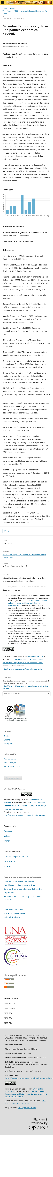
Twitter (7, 841)
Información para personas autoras (19, 881)
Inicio (5, 8)
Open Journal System (27, 1107)
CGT (44, 1101)
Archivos (13, 8)
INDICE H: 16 (9, 861)
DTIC (7, 1103)
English (7, 736)
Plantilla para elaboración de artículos (20, 885)
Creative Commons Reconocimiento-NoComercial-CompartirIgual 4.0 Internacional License (25, 805)
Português (8, 743)
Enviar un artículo (13, 778)
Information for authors (14, 909)
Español (7, 740)
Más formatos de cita (12, 693)
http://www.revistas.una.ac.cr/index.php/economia (22, 669)
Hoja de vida (9, 893)
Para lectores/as (10, 759)
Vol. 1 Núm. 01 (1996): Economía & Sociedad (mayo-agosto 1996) (25, 12)
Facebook (8, 831)
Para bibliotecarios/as (12, 766)
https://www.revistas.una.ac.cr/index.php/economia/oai (29, 1078)
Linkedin (7, 836)
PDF (8, 531)
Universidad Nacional (35, 656)
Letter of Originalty (12, 917)
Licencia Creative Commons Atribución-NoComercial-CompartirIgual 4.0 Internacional (27, 603)
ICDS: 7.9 (7, 866)
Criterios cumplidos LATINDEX (16, 856)
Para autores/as (10, 762)
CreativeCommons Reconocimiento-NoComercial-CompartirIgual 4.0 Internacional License (26, 1094)
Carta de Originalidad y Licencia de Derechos (23, 889)
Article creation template (14, 913)
